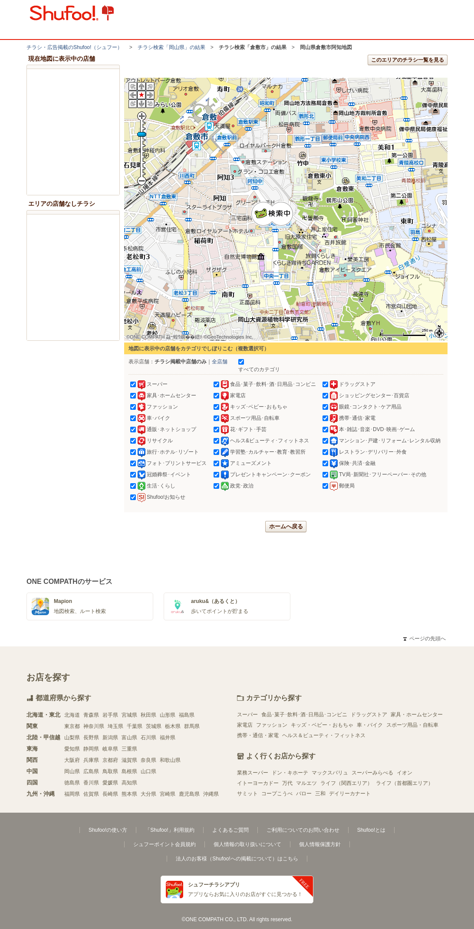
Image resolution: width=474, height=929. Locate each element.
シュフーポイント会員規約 (164, 844)
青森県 (91, 715)
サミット (247, 794)
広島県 (91, 771)
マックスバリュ (330, 773)
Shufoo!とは (371, 830)
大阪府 (72, 760)
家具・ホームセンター (417, 715)
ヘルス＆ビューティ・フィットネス (323, 735)
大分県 (148, 794)
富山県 (129, 738)
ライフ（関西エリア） (346, 783)
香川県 (91, 783)
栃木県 (173, 726)
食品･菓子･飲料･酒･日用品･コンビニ (304, 715)
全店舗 (219, 362)
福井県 (167, 738)
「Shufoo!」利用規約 (169, 830)
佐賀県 (91, 794)
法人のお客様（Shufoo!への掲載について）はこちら (237, 859)
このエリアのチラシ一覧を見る (407, 60)
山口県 (148, 771)
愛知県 (72, 749)
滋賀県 (129, 760)
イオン (404, 773)
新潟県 (110, 738)
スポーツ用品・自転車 (412, 725)
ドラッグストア (369, 715)
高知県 (129, 783)
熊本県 (129, 794)
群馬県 (192, 726)
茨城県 (153, 726)
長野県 (91, 738)
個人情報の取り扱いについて (247, 844)
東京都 (72, 726)
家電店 (245, 725)
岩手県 (110, 715)
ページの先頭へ (424, 639)
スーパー (247, 715)
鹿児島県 (189, 794)
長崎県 (110, 794)
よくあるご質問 (230, 830)
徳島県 (72, 783)
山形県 (167, 715)
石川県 (148, 738)
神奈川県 (93, 726)
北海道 (72, 715)
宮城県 (129, 715)
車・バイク (370, 725)
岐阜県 (110, 749)
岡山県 (72, 771)
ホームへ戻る (286, 526)
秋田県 (148, 715)
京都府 (110, 760)
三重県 (129, 749)
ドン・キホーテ (290, 773)
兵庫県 (91, 760)
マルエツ (306, 783)
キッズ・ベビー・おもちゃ (322, 725)
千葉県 (134, 726)
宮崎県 (167, 794)
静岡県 (91, 749)
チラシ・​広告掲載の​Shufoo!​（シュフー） (74, 47)
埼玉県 (115, 726)
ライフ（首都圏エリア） (404, 783)
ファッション (271, 725)
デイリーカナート (350, 794)
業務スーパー (252, 773)
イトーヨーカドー (258, 783)
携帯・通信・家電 (258, 735)
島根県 (129, 771)
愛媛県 (110, 783)
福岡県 (72, 794)
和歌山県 (170, 760)
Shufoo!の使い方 (108, 830)
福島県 (186, 715)
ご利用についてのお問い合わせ (303, 830)
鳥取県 (110, 771)
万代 (287, 783)
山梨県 (72, 738)
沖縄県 (211, 794)
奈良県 (148, 760)
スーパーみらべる (372, 773)
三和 (320, 794)
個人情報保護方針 (320, 844)
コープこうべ (277, 794)
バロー (304, 794)
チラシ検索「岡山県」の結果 (171, 47)
